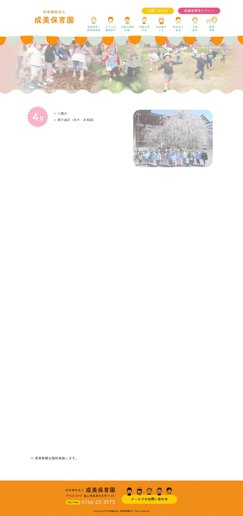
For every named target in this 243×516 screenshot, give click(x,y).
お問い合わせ (158, 11)
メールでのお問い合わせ (149, 499)
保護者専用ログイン (199, 11)
